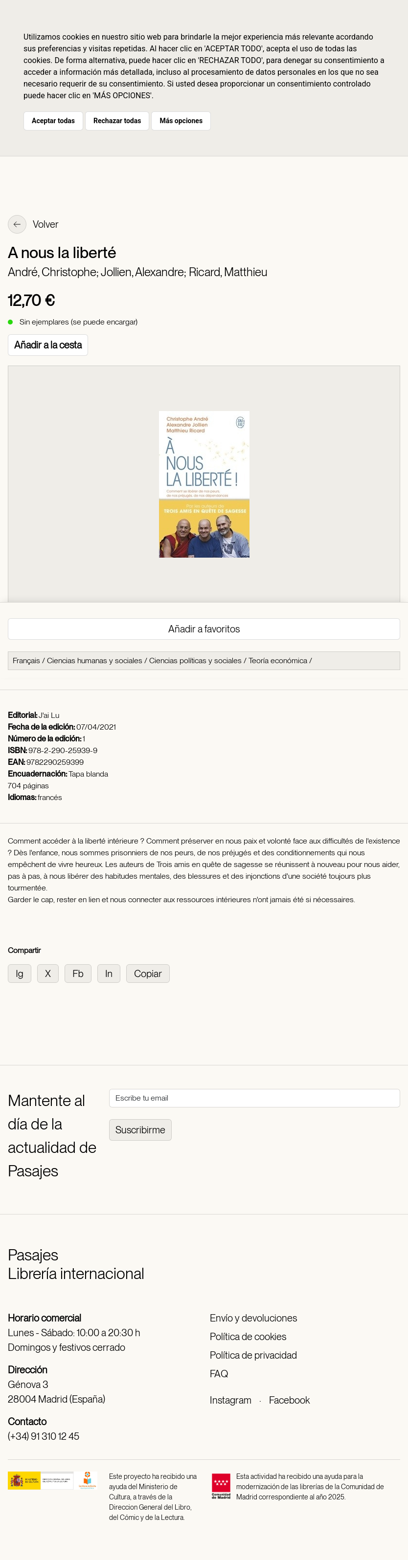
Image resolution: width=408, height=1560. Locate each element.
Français (26, 660)
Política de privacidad (253, 1355)
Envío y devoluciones (253, 1318)
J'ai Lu (49, 715)
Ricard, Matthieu (228, 272)
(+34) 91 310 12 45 (43, 1436)
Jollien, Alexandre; (145, 272)
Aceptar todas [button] (53, 121)
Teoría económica (278, 660)
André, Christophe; (54, 272)
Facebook (289, 1400)
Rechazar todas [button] (117, 121)
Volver (33, 225)
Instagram (230, 1400)
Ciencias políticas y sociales (195, 660)
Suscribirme (140, 1130)
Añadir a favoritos (204, 629)
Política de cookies (248, 1337)
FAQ (219, 1374)
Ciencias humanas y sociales (94, 660)
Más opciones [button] (181, 121)
